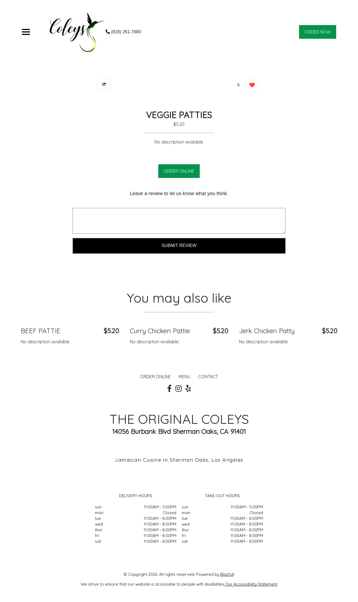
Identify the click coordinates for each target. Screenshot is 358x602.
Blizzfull (227, 574)
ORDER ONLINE (179, 171)
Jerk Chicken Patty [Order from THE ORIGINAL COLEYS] (267, 331)
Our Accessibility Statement (251, 584)
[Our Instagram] (178, 389)
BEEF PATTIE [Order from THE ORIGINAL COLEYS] (40, 331)
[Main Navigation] (26, 32)
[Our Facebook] (169, 389)
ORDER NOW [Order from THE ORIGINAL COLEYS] (318, 32)
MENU (184, 376)
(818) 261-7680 (123, 31)
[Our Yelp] (188, 389)
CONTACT (208, 376)
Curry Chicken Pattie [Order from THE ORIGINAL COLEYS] (160, 331)
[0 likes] (251, 85)
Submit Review (179, 245)
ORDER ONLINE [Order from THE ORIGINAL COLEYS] (155, 376)
